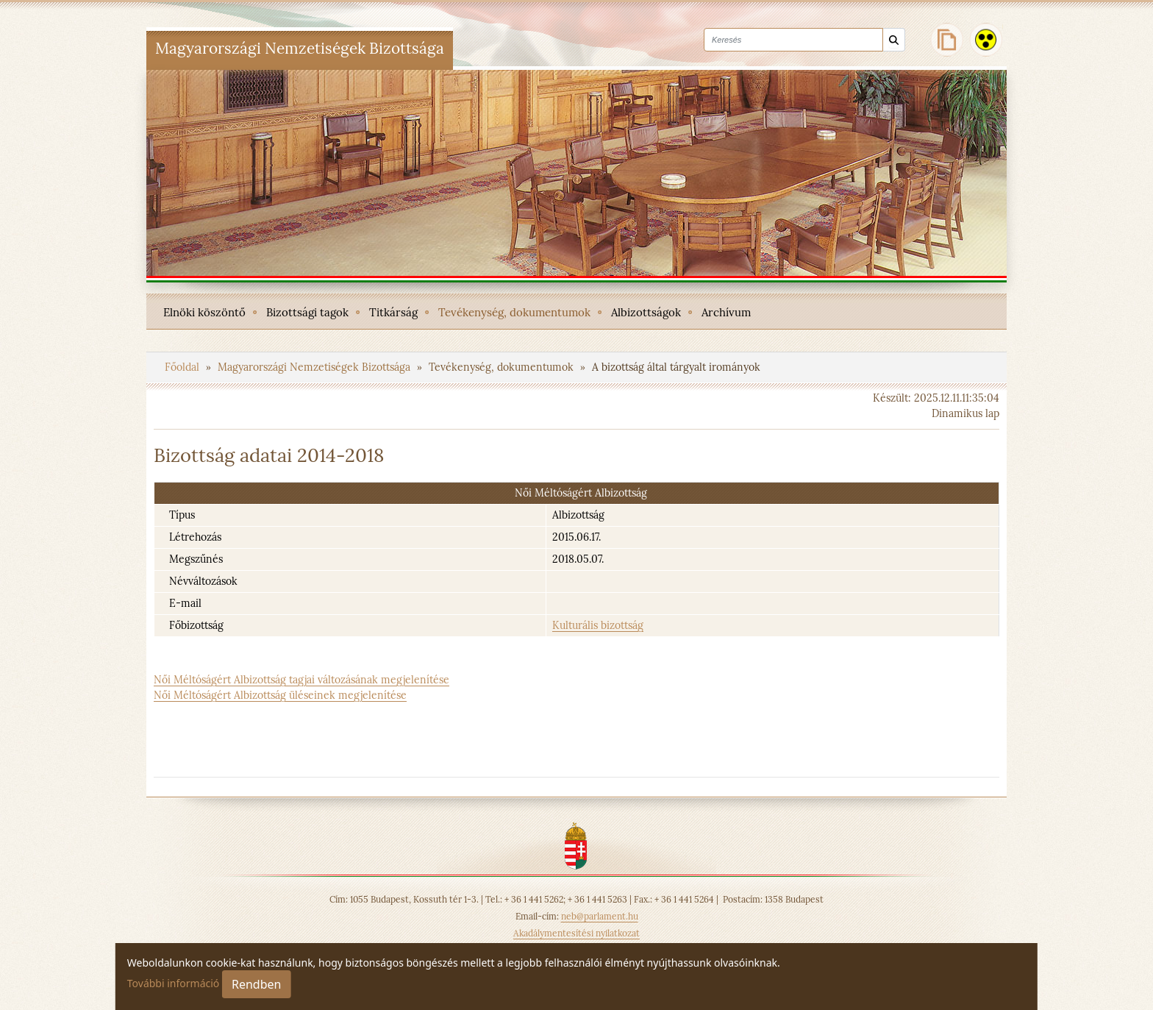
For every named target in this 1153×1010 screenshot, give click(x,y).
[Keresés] (894, 40)
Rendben (256, 984)
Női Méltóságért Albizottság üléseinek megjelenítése (280, 695)
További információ (173, 983)
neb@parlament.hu (599, 916)
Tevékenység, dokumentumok (502, 367)
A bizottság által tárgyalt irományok (676, 367)
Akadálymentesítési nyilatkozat (576, 933)
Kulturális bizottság (597, 625)
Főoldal (183, 367)
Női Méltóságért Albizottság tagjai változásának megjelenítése (301, 679)
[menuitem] (204, 311)
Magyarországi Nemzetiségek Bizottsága (315, 367)
